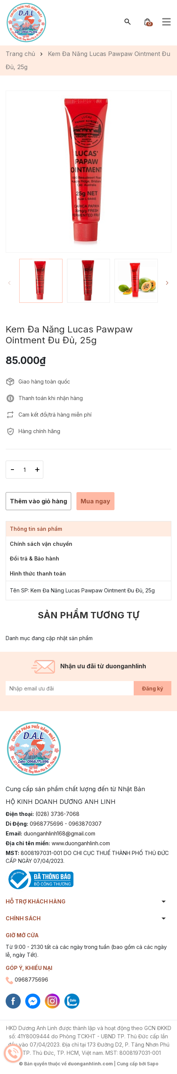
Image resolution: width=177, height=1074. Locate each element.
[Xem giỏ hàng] (147, 21)
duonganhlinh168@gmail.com (59, 833)
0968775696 (46, 823)
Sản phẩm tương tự (88, 615)
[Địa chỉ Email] (88, 688)
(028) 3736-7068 (57, 814)
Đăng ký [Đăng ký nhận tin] (152, 688)
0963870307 (85, 823)
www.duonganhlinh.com (81, 843)
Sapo (153, 1063)
